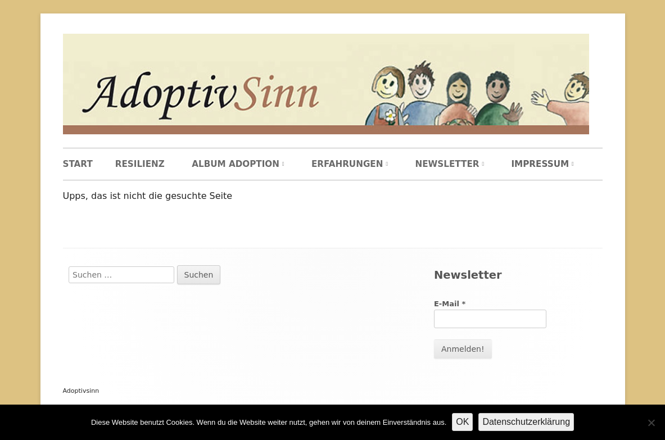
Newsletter (447, 164)
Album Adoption (235, 164)
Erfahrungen (347, 164)
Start (78, 164)
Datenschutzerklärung (526, 422)
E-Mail (449, 304)
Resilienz (140, 164)
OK (462, 422)
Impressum (540, 164)
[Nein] (651, 422)
